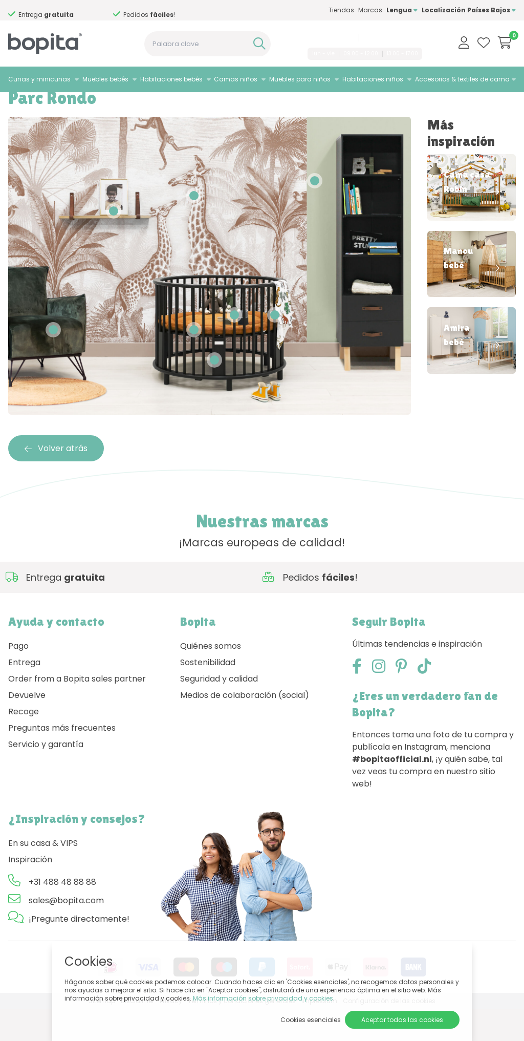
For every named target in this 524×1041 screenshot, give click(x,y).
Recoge (23, 743)
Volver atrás (56, 479)
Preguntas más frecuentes (62, 759)
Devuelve (27, 726)
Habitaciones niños (372, 79)
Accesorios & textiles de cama (462, 79)
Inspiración (56, 105)
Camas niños (235, 79)
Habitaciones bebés (171, 79)
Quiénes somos (210, 677)
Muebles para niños (300, 79)
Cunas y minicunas (39, 79)
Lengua (402, 10)
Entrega (24, 693)
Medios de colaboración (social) (244, 726)
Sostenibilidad (207, 693)
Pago (18, 677)
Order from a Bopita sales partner (77, 710)
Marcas (370, 10)
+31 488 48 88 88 (329, 37)
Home (18, 105)
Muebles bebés (105, 79)
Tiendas (341, 10)
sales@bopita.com (392, 37)
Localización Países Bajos (469, 10)
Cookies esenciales (310, 1019)
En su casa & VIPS (43, 874)
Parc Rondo (104, 105)
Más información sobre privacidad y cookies (263, 998)
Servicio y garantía (45, 775)
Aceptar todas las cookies (402, 1019)
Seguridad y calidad (219, 710)
